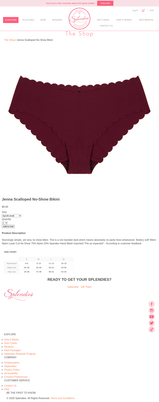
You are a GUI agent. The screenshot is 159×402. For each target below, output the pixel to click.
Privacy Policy (12, 369)
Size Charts (10, 343)
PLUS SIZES (28, 20)
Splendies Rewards (20, 354)
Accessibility (11, 373)
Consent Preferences (15, 377)
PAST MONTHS (146, 20)
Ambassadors (11, 362)
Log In (135, 10)
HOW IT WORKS (124, 20)
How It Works (11, 339)
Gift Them (86, 287)
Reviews (9, 346)
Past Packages (12, 350)
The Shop (9, 40)
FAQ (6, 389)
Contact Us (10, 385)
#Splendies (10, 366)
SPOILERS (57, 20)
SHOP (43, 20)
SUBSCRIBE (11, 20)
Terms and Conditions (63, 398)
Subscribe (105, 3)
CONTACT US (106, 26)
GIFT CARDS (103, 20)
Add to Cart (8, 226)
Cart (150, 10)
